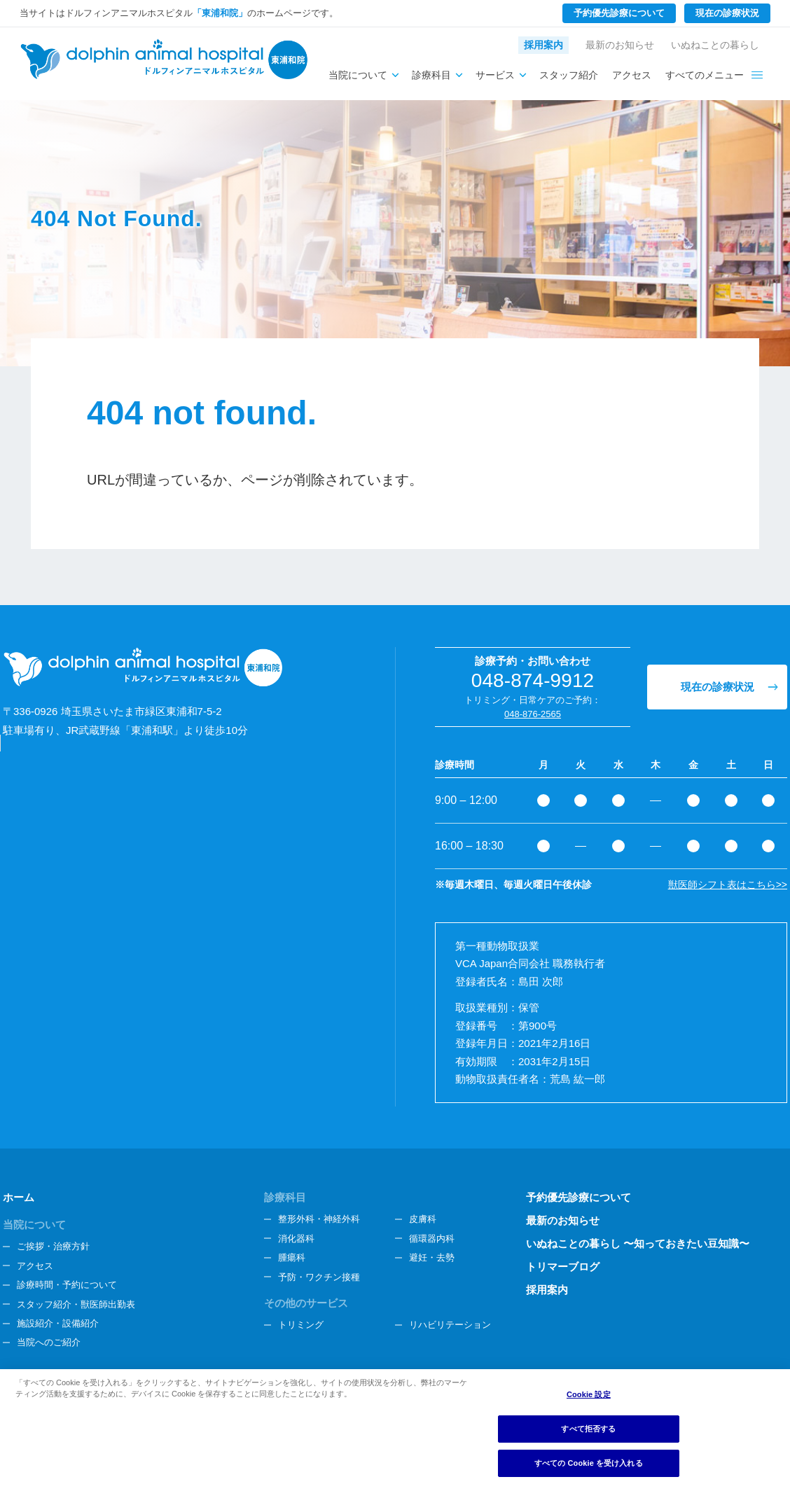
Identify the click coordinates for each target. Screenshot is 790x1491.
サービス (495, 75)
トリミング (301, 1324)
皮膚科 (422, 1219)
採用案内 (543, 44)
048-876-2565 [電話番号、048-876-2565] (532, 714)
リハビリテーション (450, 1324)
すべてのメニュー (704, 75)
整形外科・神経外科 (319, 1219)
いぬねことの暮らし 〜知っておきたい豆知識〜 (637, 1243)
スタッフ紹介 (568, 75)
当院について (357, 75)
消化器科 (296, 1238)
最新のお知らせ (619, 44)
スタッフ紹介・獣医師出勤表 (76, 1304)
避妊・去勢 (432, 1257)
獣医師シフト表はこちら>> (727, 884)
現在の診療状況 (727, 13)
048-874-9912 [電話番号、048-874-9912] (533, 680)
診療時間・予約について (67, 1285)
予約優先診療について (619, 13)
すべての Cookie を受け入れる (588, 1463)
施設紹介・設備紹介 (58, 1323)
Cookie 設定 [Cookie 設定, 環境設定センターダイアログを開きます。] (589, 1394)
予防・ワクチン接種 (319, 1277)
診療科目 (431, 75)
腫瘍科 (291, 1257)
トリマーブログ (563, 1266)
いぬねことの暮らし (715, 44)
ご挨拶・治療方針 (53, 1246)
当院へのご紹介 (49, 1342)
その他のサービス (306, 1303)
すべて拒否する (588, 1428)
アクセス (631, 75)
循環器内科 (432, 1238)
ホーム (18, 1197)
